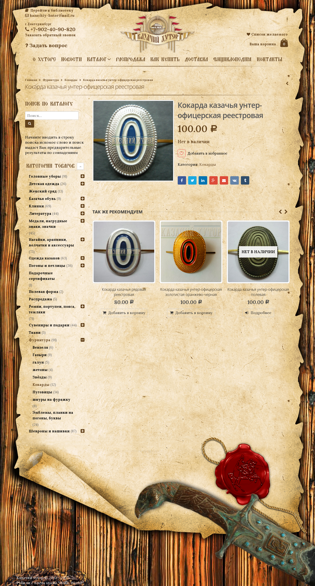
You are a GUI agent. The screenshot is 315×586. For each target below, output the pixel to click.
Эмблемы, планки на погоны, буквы (53, 415)
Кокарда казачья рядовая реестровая (124, 292)
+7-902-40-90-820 (50, 29)
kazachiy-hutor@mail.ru (49, 15)
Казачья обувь (42, 198)
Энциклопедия (232, 59)
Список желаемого (267, 34)
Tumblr (245, 180)
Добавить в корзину (126, 313)
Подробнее (261, 313)
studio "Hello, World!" (65, 582)
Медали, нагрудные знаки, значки (48, 224)
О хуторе (44, 59)
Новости (71, 59)
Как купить (165, 59)
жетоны (40, 369)
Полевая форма (43, 291)
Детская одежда (44, 184)
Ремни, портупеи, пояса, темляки (52, 309)
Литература (40, 213)
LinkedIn (203, 180)
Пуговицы (42, 392)
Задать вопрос (46, 45)
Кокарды (71, 80)
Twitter (192, 180)
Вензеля (40, 347)
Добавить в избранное (209, 153)
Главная (31, 80)
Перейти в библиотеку (49, 10)
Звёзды (40, 377)
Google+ (214, 180)
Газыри (40, 355)
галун (38, 362)
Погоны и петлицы (47, 265)
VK (235, 180)
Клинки (36, 206)
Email (224, 180)
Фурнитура (51, 80)
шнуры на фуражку (51, 399)
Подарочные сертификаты (42, 276)
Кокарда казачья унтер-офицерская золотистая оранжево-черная (191, 292)
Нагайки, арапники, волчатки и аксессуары (51, 242)
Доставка (196, 59)
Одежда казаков (44, 258)
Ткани (35, 332)
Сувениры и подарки (49, 325)
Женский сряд (43, 191)
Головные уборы (45, 176)
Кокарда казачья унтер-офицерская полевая (258, 292)
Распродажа (130, 59)
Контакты (269, 59)
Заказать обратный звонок (50, 35)
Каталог (96, 59)
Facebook (182, 180)
